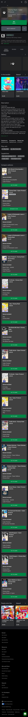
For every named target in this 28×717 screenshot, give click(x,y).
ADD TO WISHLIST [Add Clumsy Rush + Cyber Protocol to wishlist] (11, 28)
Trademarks (4, 712)
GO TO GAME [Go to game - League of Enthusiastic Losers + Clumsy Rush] (14, 251)
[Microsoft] (14, 1)
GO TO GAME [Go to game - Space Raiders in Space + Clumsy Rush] (14, 596)
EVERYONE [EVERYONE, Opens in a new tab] (10, 35)
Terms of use (23, 709)
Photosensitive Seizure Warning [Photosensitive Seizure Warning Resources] (7, 659)
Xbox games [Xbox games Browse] (4, 637)
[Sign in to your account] (25, 2)
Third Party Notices (10, 712)
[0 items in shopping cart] (22, 2)
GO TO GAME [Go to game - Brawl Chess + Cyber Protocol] (14, 505)
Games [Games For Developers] (3, 694)
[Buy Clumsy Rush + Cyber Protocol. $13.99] (14, 22)
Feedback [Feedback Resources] (3, 654)
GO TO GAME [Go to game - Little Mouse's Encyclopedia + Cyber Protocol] (14, 185)
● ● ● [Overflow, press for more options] (24, 28)
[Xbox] (4, 5)
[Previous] (22, 54)
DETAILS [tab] (6, 49)
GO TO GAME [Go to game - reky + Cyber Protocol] (14, 416)
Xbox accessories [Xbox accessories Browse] (5, 642)
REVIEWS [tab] (14, 49)
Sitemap (3, 709)
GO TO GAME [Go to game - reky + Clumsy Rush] (14, 322)
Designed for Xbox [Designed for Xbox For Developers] (5, 697)
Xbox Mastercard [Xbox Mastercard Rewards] (5, 687)
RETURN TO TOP (14, 209)
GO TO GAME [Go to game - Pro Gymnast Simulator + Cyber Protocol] (14, 527)
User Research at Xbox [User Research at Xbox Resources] (6, 661)
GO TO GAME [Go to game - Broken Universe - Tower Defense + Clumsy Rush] (14, 481)
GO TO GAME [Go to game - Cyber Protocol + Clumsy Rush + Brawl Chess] (14, 274)
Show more (4, 136)
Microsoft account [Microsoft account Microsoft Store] (5, 668)
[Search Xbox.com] (5, 2)
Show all (18, 74)
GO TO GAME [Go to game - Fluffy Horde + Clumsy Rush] (14, 440)
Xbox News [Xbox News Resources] (4, 649)
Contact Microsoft (9, 709)
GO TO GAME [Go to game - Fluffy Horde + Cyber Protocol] (14, 368)
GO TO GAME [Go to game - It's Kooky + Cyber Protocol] (14, 392)
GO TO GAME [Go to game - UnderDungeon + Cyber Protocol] (14, 550)
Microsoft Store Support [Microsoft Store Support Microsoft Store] (6, 670)
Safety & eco (17, 712)
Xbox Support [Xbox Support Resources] (4, 651)
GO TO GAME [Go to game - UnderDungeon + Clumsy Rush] (14, 574)
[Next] (25, 54)
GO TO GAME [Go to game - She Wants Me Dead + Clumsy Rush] (14, 345)
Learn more (6, 43)
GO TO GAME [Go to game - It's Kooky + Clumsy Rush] (14, 298)
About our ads (4, 714)
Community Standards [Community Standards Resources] (6, 656)
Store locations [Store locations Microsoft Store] (4, 678)
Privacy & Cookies (16, 709)
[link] (7, 87)
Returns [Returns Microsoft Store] (3, 673)
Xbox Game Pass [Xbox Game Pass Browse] (5, 639)
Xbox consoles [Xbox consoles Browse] (4, 635)
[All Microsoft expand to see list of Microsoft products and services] (2, 2)
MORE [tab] (21, 49)
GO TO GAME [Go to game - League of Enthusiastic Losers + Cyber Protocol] (14, 230)
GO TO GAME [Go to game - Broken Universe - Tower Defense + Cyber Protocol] (14, 460)
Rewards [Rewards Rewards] (3, 685)
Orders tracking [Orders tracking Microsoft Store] (4, 675)
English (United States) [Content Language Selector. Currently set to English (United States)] (8, 701)
